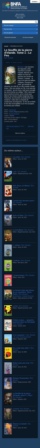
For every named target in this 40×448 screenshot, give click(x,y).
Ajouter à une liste (17, 62)
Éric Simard (8, 58)
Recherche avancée (10, 37)
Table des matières (20, 133)
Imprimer (7, 62)
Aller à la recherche (20, 16)
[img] (36, 22)
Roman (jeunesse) (14, 113)
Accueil (6, 46)
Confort (35, 1)
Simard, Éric (12, 110)
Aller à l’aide (20, 17)
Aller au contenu (20, 14)
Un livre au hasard (28, 37)
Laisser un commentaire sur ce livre (16, 140)
